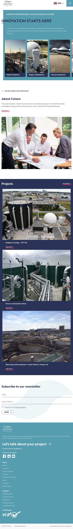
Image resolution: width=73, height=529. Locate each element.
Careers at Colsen (9, 477)
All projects (66, 183)
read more (9, 247)
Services (5, 468)
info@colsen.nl (8, 503)
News (4, 480)
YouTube (13, 456)
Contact (5, 483)
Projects (5, 474)
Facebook (4, 456)
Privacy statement (20, 526)
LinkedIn (9, 456)
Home (4, 465)
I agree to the (15, 407)
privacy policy (20, 407)
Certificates (6, 486)
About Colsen (7, 471)
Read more (5, 110)
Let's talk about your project (24, 444)
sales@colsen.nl (17, 448)
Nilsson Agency (66, 526)
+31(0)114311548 (8, 506)
